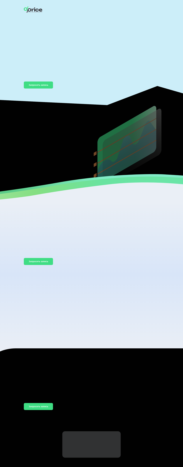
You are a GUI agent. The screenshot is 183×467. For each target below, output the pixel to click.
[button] (38, 85)
